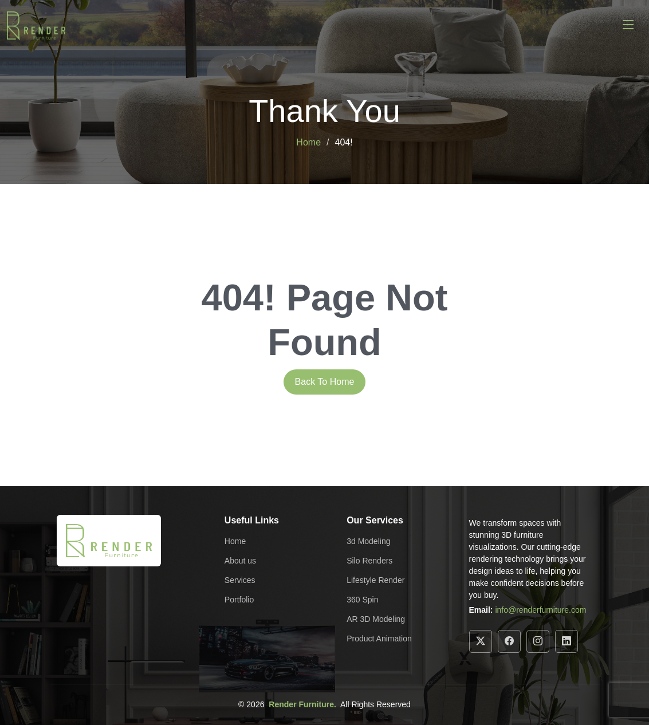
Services (240, 580)
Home (308, 142)
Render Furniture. (302, 704)
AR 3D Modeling (376, 619)
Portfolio (239, 600)
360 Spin (362, 600)
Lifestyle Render (375, 580)
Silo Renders (369, 561)
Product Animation (379, 639)
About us (240, 561)
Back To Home (325, 382)
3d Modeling (368, 541)
